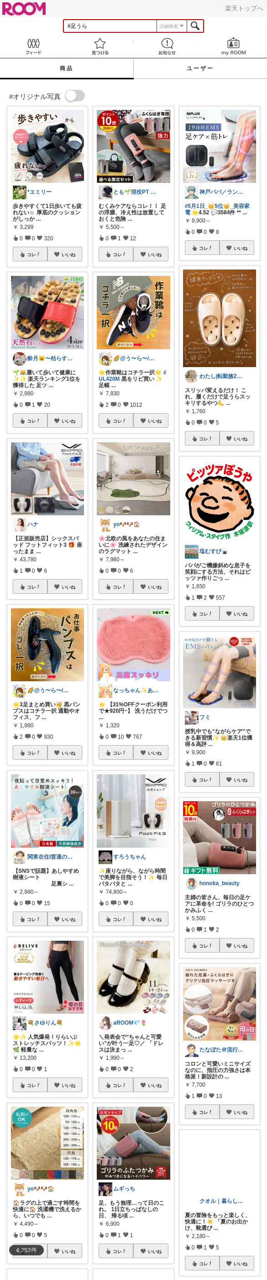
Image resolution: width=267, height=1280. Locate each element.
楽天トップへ (244, 8)
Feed (33, 46)
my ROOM (233, 46)
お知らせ (167, 46)
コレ (34, 254)
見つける (100, 46)
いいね (68, 254)
